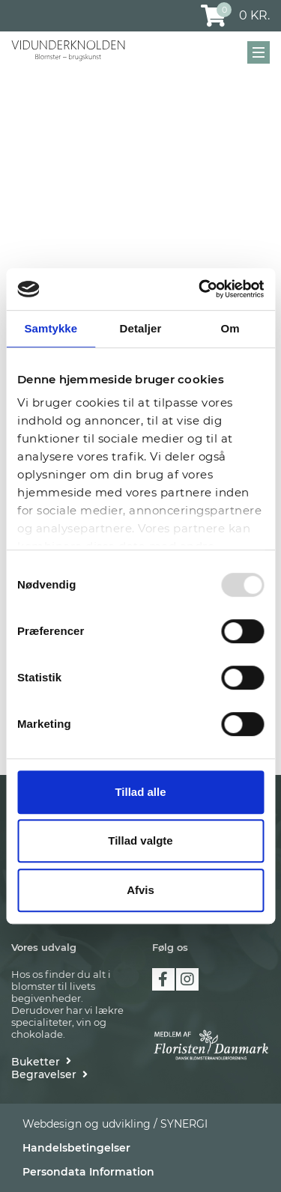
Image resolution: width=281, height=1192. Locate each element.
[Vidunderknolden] (68, 50)
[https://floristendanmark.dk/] (211, 1045)
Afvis (140, 890)
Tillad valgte (140, 840)
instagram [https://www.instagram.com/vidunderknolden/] (187, 979)
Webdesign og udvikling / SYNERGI (115, 1124)
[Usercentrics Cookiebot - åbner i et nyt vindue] (200, 289)
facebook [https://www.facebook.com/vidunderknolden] (163, 979)
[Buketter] (41, 1061)
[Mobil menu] (258, 52)
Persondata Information (88, 1172)
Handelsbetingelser (76, 1148)
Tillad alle (140, 791)
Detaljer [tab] (141, 328)
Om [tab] (230, 328)
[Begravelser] (49, 1074)
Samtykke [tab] (50, 328)
